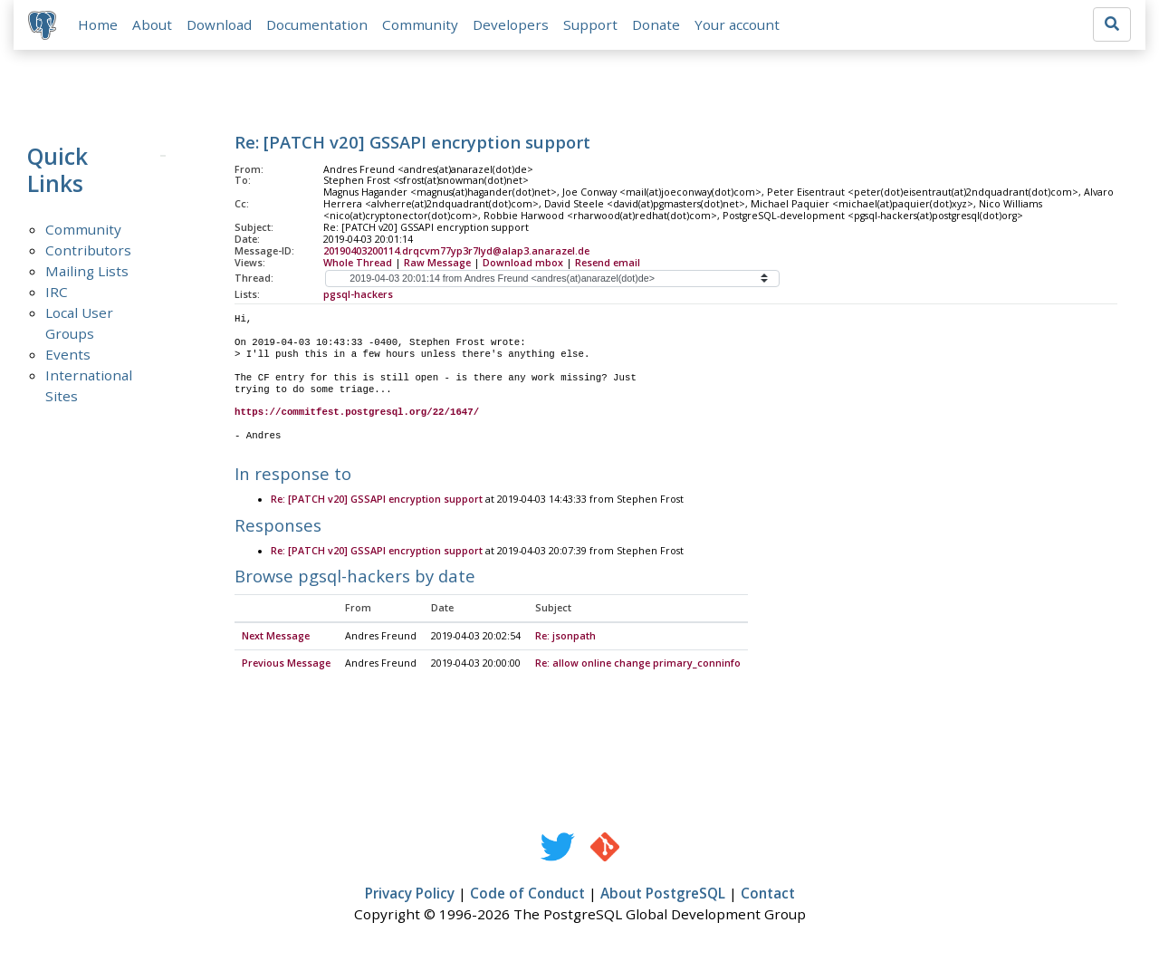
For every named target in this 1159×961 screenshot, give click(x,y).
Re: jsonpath (565, 637)
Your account (737, 24)
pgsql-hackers (358, 294)
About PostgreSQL (662, 895)
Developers (511, 24)
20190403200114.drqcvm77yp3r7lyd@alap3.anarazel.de (456, 251)
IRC (56, 292)
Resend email (607, 262)
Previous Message (286, 664)
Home (98, 24)
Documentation (317, 24)
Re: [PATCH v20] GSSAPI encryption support (377, 501)
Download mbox (523, 262)
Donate (656, 24)
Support (590, 24)
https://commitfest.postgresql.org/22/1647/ (357, 413)
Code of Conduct (527, 895)
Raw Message (437, 262)
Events (68, 354)
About (152, 24)
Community (420, 24)
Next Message (276, 637)
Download (219, 24)
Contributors (88, 250)
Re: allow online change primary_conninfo (638, 664)
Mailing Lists (87, 271)
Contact (768, 895)
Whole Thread (357, 262)
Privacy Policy (410, 895)
